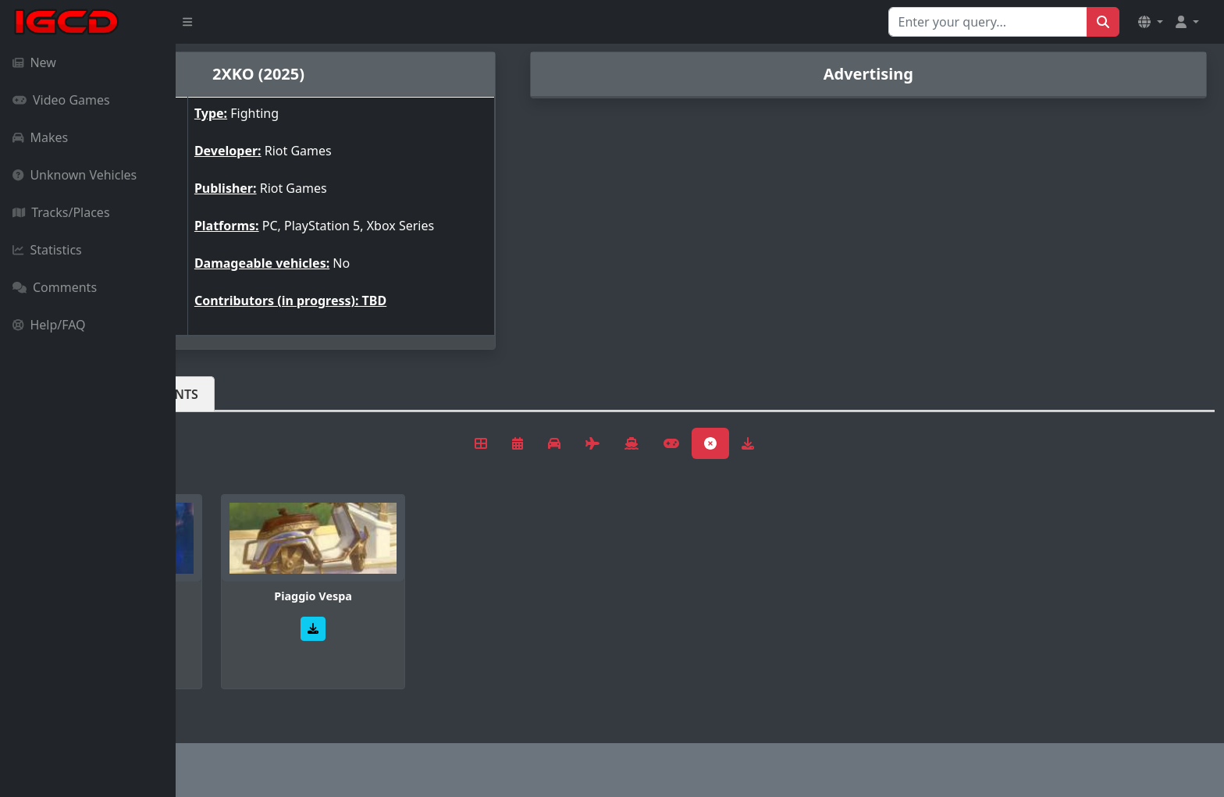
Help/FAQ (49, 324)
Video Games (61, 100)
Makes (40, 137)
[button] (1150, 21)
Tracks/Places (61, 212)
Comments (54, 287)
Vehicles (233, 394)
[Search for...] (987, 22)
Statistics (47, 249)
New (34, 62)
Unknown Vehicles (74, 174)
